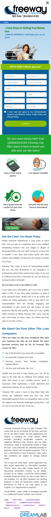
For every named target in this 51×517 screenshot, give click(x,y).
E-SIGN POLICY (29, 505)
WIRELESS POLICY (13, 505)
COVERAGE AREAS (33, 500)
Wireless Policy (24, 114)
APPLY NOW (17, 500)
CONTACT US (11, 502)
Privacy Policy (12, 117)
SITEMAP (17, 508)
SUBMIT (25, 124)
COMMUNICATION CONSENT (30, 502)
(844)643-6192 (30, 16)
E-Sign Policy (37, 114)
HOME (6, 500)
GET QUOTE (12, 228)
